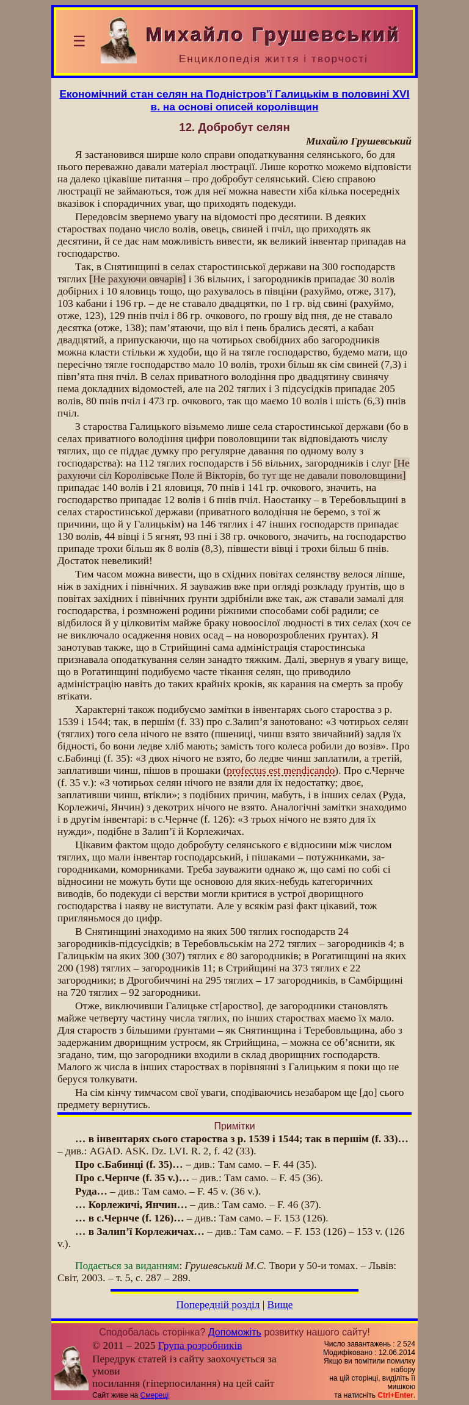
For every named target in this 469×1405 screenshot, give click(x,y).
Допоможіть (234, 1332)
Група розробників (200, 1345)
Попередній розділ (218, 1304)
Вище (280, 1304)
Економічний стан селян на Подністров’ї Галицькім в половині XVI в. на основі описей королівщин (235, 100)
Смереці (154, 1395)
